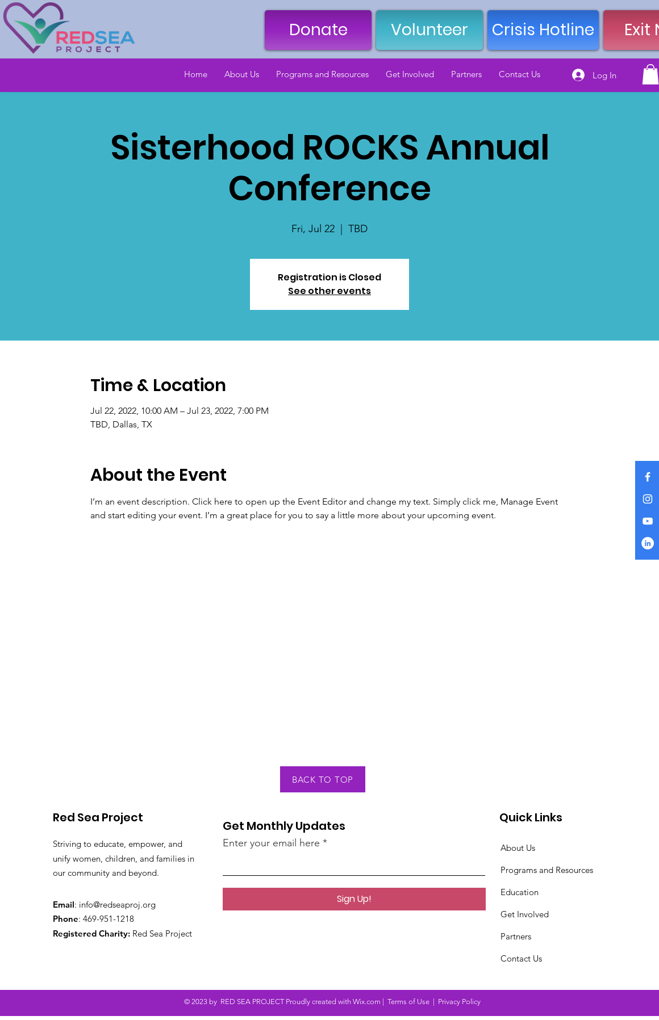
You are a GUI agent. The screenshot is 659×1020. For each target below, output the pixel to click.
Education (519, 892)
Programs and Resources (546, 869)
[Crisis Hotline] (543, 30)
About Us (517, 847)
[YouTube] (647, 521)
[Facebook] (647, 477)
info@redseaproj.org (117, 904)
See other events (329, 290)
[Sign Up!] (354, 899)
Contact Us (521, 958)
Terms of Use (408, 1001)
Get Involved (524, 914)
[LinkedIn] (647, 543)
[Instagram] (647, 499)
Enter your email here (271, 843)
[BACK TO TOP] (322, 779)
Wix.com (367, 1001)
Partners (515, 936)
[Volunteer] (429, 30)
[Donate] (318, 30)
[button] (650, 74)
